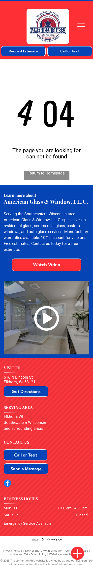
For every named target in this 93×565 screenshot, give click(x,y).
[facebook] (7, 483)
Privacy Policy (11, 550)
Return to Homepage (46, 173)
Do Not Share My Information (43, 550)
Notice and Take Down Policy (28, 554)
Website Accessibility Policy (66, 554)
